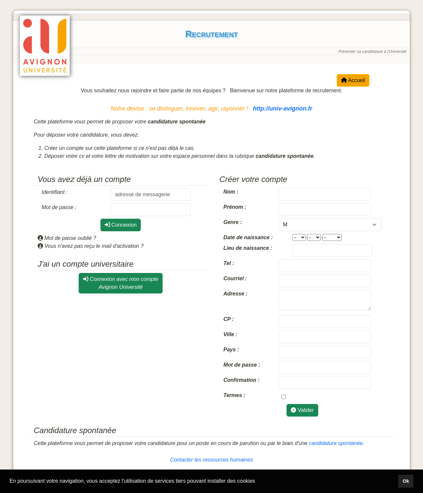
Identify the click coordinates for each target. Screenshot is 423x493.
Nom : (230, 192)
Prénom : (234, 207)
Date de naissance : (248, 237)
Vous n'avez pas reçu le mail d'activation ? (90, 246)
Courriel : (235, 278)
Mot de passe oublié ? (67, 238)
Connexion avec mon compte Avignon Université (120, 283)
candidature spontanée (336, 443)
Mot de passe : (59, 207)
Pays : (231, 349)
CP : (228, 319)
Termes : (234, 395)
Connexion (121, 225)
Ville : (230, 334)
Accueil (353, 80)
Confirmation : (241, 380)
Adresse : (235, 293)
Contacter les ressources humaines (211, 460)
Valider (302, 410)
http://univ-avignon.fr (282, 108)
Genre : (232, 222)
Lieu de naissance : (247, 248)
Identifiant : (54, 192)
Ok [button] (406, 481)
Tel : (228, 263)
